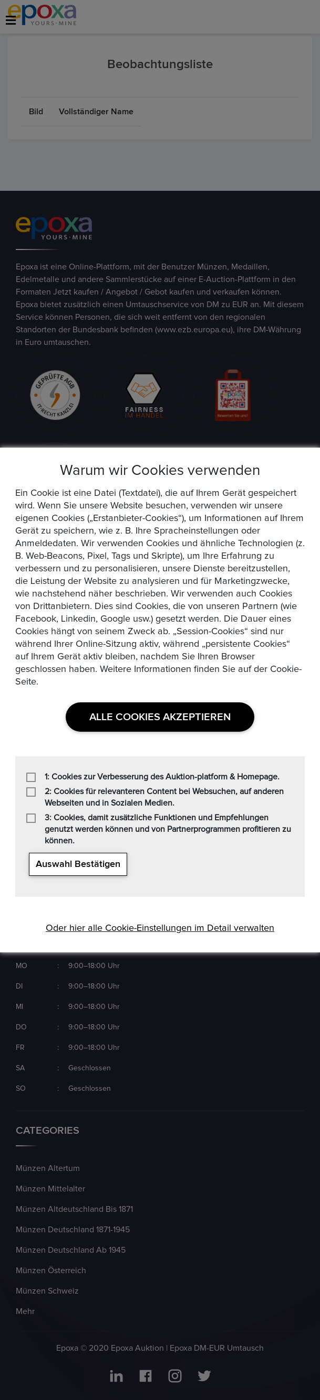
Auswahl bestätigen (78, 864)
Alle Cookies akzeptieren (160, 717)
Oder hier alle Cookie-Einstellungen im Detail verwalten (160, 928)
